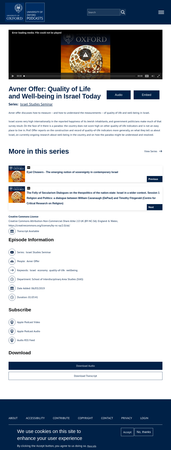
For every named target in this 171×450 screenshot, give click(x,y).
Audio (118, 95)
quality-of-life (57, 270)
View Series (150, 151)
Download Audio (85, 365)
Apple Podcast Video (28, 322)
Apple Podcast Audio (28, 331)
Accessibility (35, 418)
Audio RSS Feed (26, 340)
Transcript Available (28, 231)
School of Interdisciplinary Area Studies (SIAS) (57, 279)
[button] (85, 54)
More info (91, 446)
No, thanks (144, 432)
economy (43, 270)
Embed (146, 95)
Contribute (61, 418)
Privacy (126, 418)
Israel (33, 270)
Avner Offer (33, 261)
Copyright (85, 418)
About (13, 418)
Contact (107, 418)
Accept (127, 432)
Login (144, 418)
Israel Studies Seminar (36, 104)
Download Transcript (85, 375)
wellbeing (71, 270)
